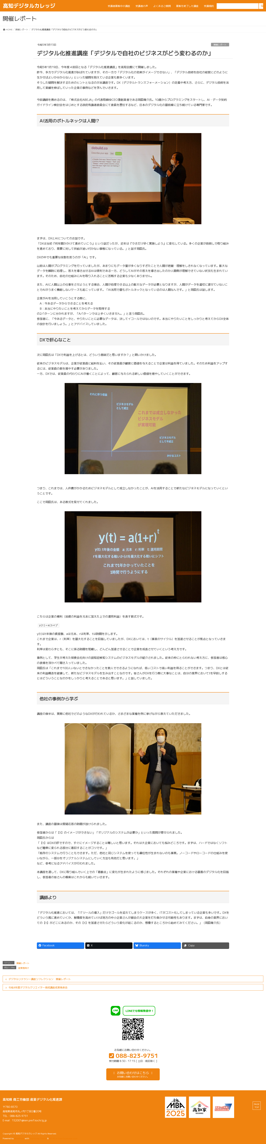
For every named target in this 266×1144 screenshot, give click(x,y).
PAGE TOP (256, 1105)
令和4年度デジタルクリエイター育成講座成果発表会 (38, 987)
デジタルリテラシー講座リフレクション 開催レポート (40, 979)
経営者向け (23, 967)
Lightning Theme (38, 1138)
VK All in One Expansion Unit (63, 1138)
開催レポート (220, 44)
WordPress (19, 1138)
